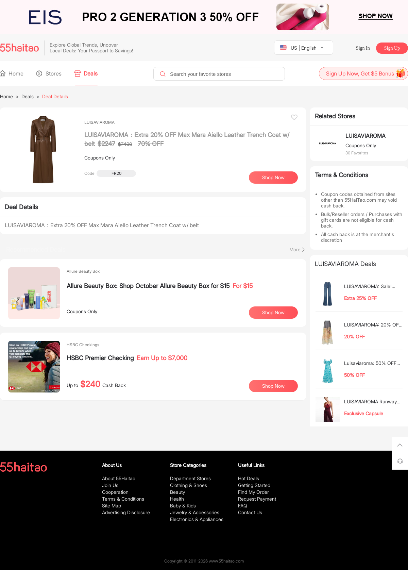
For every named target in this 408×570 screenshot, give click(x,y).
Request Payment (257, 499)
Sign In (363, 48)
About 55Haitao (118, 478)
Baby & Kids (183, 505)
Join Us (110, 485)
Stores (49, 73)
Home (11, 73)
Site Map (111, 505)
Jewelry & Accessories (194, 512)
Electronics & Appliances (196, 519)
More (295, 249)
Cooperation (115, 492)
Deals (86, 73)
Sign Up (392, 48)
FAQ (242, 505)
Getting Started (254, 485)
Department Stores (190, 478)
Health (177, 499)
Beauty (177, 492)
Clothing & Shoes (188, 485)
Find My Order (253, 492)
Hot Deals (248, 478)
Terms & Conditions (123, 499)
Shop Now (273, 177)
